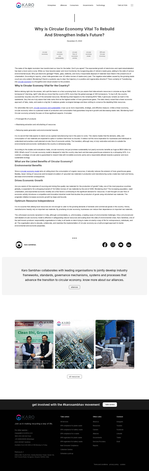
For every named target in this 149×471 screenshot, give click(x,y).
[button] (52, 5)
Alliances (63, 5)
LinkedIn (119, 433)
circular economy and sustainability (47, 108)
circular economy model (30, 171)
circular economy (24, 82)
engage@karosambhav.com (24, 433)
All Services (64, 421)
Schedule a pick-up (66, 453)
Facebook (120, 429)
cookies (122, 464)
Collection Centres (66, 449)
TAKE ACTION (122, 5)
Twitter (119, 437)
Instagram (120, 421)
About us (96, 421)
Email (118, 441)
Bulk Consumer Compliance (69, 445)
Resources (96, 425)
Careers (95, 429)
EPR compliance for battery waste (71, 429)
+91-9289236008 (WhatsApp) (24, 439)
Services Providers (99, 441)
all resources (74, 377)
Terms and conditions (101, 464)
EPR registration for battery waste (71, 441)
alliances (74, 287)
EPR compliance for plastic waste (71, 425)
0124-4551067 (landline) (22, 442)
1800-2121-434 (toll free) (23, 436)
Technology (100, 5)
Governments (88, 5)
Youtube (119, 425)
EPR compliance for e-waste (69, 433)
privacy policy (114, 464)
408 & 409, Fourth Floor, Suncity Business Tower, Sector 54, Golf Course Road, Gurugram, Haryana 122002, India (34, 456)
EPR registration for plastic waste (71, 437)
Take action (110, 404)
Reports (95, 445)
